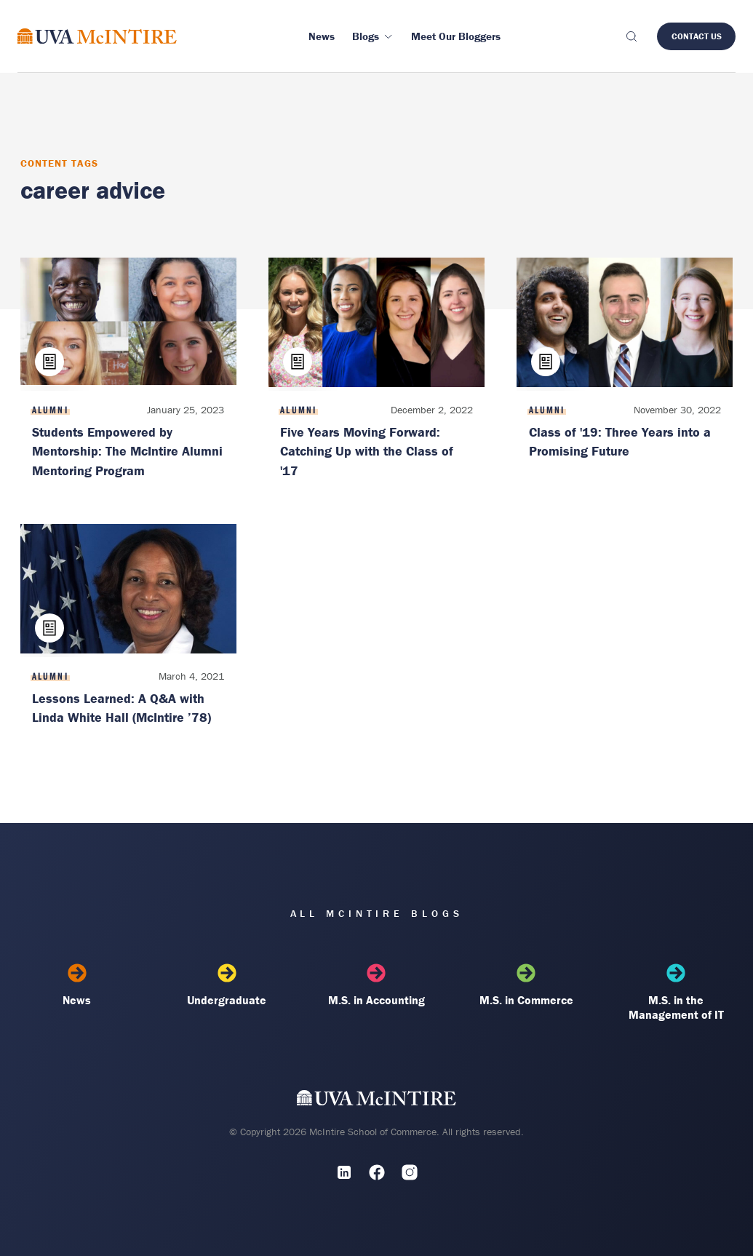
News (77, 985)
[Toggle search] (631, 36)
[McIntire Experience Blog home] (97, 36)
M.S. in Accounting (376, 985)
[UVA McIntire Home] (376, 1100)
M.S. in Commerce (526, 985)
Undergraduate (227, 985)
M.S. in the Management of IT (676, 992)
